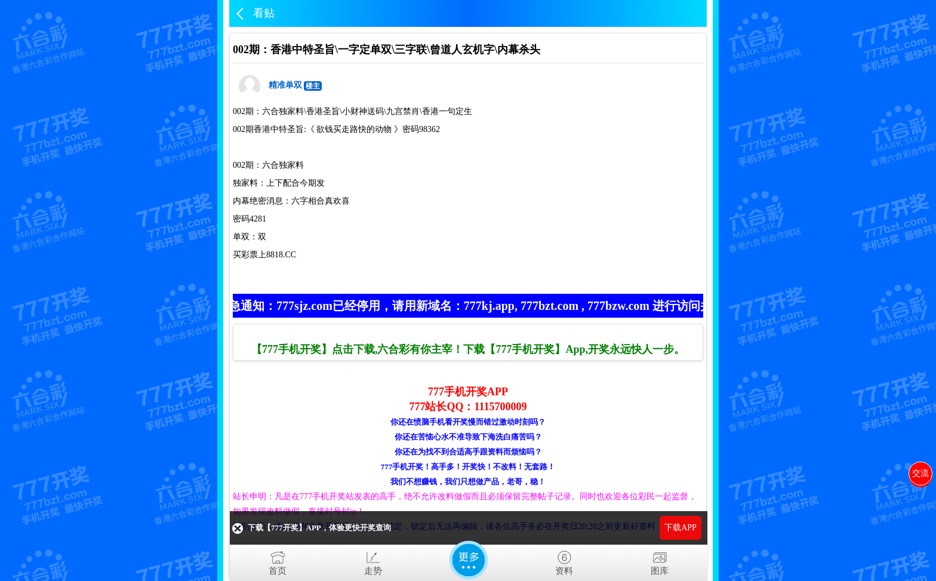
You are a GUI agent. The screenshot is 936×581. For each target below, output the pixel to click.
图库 (659, 560)
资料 (564, 560)
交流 (920, 473)
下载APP (680, 527)
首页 (277, 560)
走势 (373, 560)
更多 (468, 560)
